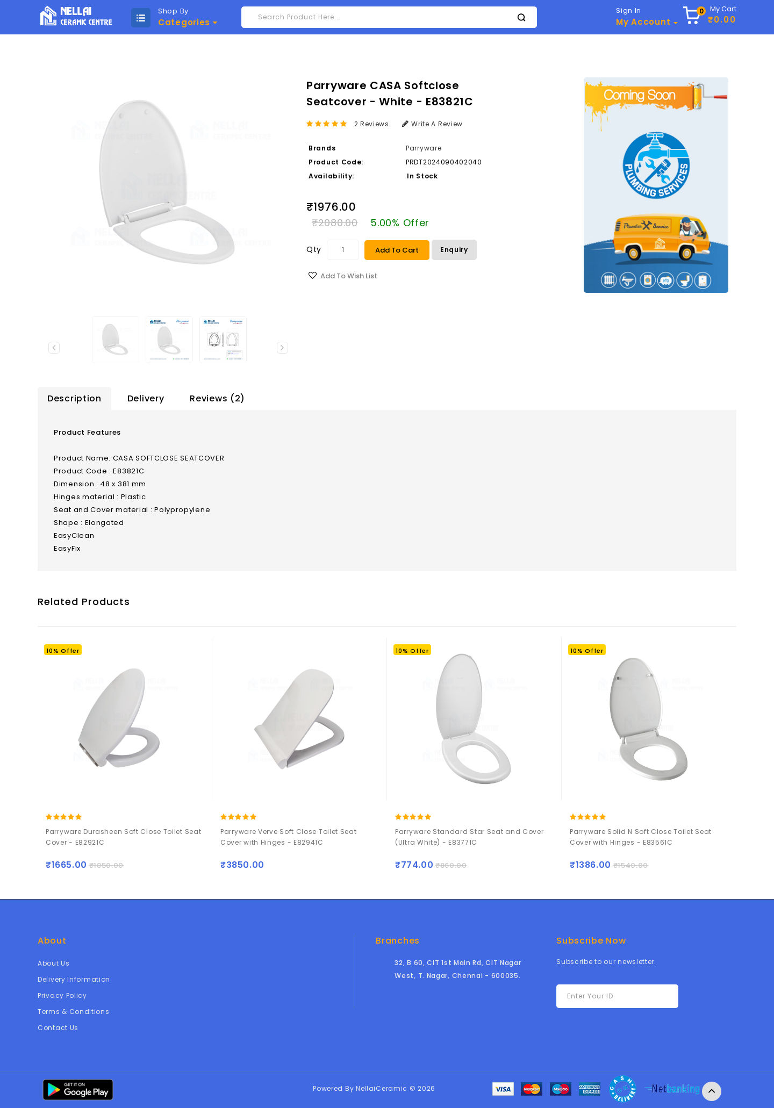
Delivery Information (74, 979)
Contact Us (58, 1027)
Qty (313, 249)
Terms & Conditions (74, 1011)
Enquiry (454, 249)
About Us (54, 963)
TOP (711, 1091)
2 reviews (371, 123)
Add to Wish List (348, 276)
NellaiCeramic (381, 1088)
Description (74, 398)
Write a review (432, 123)
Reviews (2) (217, 398)
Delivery (145, 398)
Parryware (423, 148)
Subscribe (653, 996)
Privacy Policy (62, 995)
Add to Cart (397, 250)
